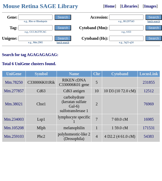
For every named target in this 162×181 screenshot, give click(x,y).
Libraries (129, 6)
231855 (149, 82)
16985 (149, 119)
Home (109, 6)
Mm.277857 (14, 91)
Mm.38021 (14, 104)
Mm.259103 (14, 136)
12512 (149, 91)
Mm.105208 (14, 128)
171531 (149, 128)
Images (150, 6)
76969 (149, 104)
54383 (149, 136)
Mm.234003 (14, 119)
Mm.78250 (14, 82)
